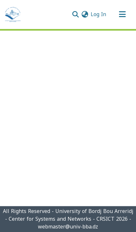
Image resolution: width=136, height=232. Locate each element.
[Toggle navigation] (122, 14)
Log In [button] (99, 14)
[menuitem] (85, 14)
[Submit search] (75, 14)
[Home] (13, 14)
